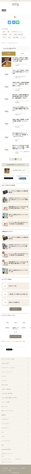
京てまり (23, 37)
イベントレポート (6, 423)
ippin (3, 456)
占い (3, 432)
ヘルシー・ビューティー (7, 372)
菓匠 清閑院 (16, 37)
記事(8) (8, 53)
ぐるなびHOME (5, 468)
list (9, 24)
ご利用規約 (23, 468)
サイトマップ (4, 470)
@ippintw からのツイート (8, 453)
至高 (10, 34)
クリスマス (4, 380)
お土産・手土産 (5, 363)
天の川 (4, 37)
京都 (4, 31)
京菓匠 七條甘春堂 (18, 34)
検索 (28, 4)
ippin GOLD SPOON (6, 449)
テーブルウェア (5, 419)
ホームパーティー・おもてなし (9, 367)
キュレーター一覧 (6, 459)
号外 (3, 445)
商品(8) (22, 53)
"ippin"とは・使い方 (6, 462)
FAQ (9, 470)
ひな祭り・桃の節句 (6, 389)
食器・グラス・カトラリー (8, 410)
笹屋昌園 (5, 34)
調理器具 (4, 415)
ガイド (3, 436)
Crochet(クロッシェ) (17, 31)
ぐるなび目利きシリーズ (14, 468)
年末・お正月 (5, 384)
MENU (2, 4)
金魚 (9, 37)
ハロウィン (4, 376)
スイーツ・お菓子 (6, 402)
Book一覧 (18, 459)
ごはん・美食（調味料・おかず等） (10, 397)
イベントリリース (6, 440)
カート (24, 4)
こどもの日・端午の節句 (7, 393)
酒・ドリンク (5, 406)
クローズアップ (5, 428)
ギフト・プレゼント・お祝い (8, 359)
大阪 (8, 31)
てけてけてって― (12, 42)
